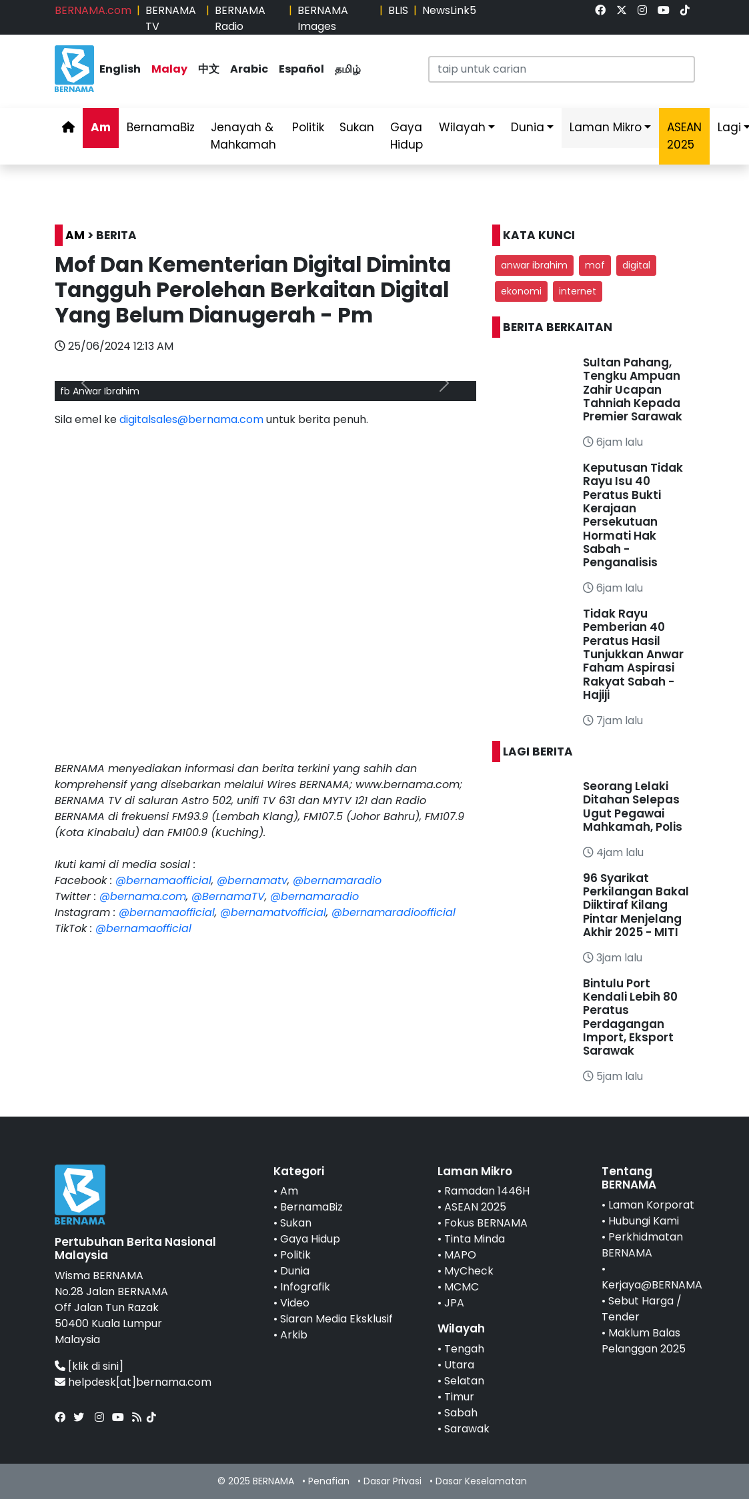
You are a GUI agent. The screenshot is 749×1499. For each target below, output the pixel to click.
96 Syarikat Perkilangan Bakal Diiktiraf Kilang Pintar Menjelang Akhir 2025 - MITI (636, 905)
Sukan (356, 127)
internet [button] (577, 291)
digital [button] (636, 265)
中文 (208, 69)
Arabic (249, 69)
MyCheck (469, 1270)
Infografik (305, 1286)
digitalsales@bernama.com (191, 419)
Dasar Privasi (392, 1481)
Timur (459, 1396)
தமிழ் (348, 69)
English (120, 69)
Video (294, 1302)
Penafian (328, 1481)
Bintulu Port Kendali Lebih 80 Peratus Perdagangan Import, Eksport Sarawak (630, 1017)
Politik (308, 127)
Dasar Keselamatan (481, 1481)
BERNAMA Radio (240, 18)
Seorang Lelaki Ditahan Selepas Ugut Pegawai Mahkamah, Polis (632, 806)
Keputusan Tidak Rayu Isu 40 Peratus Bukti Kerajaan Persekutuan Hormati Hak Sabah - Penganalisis (633, 515)
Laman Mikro (606, 127)
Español (301, 69)
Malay (169, 69)
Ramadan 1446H (487, 1191)
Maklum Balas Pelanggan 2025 (644, 1340)
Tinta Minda (474, 1239)
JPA (454, 1302)
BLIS (398, 10)
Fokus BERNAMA (486, 1223)
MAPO (460, 1254)
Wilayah (462, 127)
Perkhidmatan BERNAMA (642, 1244)
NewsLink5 (449, 10)
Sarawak (467, 1428)
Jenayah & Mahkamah (243, 136)
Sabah (461, 1412)
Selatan (464, 1380)
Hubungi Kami (643, 1221)
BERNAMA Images (322, 18)
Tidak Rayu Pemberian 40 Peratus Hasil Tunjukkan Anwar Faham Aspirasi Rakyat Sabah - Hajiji (633, 654)
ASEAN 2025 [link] (684, 136)
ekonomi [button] (521, 291)
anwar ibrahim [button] (534, 265)
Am (101, 127)
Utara (459, 1364)
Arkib (293, 1334)
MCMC (461, 1286)
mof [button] (595, 265)
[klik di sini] (95, 1366)
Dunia (527, 127)
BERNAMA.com (93, 10)
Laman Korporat (651, 1205)
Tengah (464, 1348)
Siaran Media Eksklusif (336, 1318)
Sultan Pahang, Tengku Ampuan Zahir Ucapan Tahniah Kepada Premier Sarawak (632, 389)
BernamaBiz (161, 127)
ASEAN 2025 (475, 1207)
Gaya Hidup (406, 136)
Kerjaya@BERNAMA (652, 1284)
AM (75, 235)
